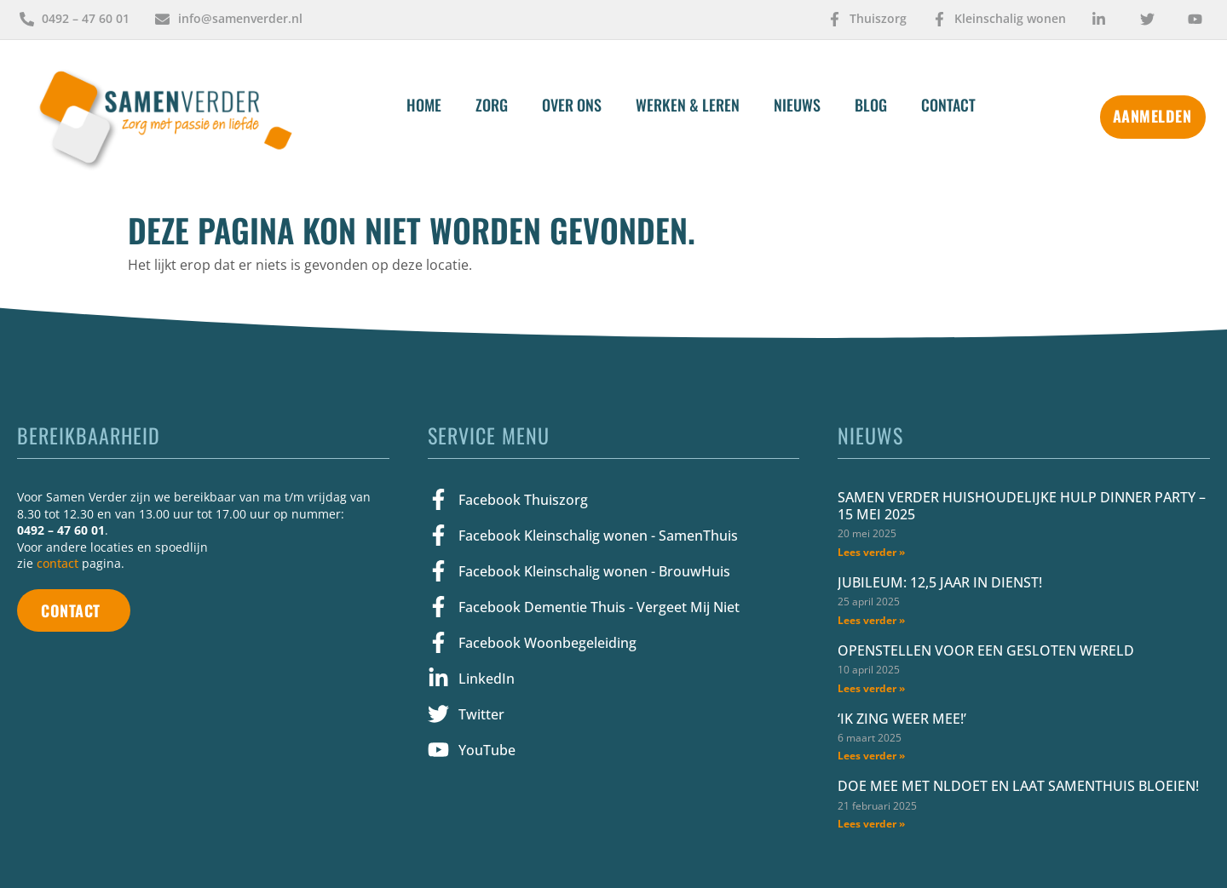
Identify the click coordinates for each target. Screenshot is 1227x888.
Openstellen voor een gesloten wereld (986, 650)
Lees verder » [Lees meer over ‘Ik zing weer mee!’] (871, 755)
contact (57, 563)
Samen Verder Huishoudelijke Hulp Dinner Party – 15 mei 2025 (1022, 506)
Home (423, 104)
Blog (871, 104)
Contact (948, 104)
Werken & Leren (688, 104)
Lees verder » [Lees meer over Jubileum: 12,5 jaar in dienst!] (871, 620)
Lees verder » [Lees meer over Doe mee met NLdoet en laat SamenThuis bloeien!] (871, 823)
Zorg (491, 104)
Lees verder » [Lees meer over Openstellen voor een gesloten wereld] (871, 688)
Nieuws (797, 104)
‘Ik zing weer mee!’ (904, 718)
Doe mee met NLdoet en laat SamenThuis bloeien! (1018, 785)
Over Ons (572, 104)
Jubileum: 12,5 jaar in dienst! (940, 582)
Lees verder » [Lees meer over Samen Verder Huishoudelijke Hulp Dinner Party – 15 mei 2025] (871, 552)
